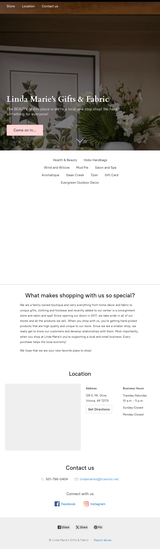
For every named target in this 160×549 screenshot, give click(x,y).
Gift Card (111, 175)
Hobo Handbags (95, 160)
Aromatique (50, 175)
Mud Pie (82, 167)
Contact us (50, 6)
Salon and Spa (105, 167)
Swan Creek (75, 175)
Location (28, 6)
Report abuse (102, 540)
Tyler (94, 175)
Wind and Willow (57, 167)
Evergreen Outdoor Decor (80, 183)
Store (11, 6)
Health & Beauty (65, 160)
